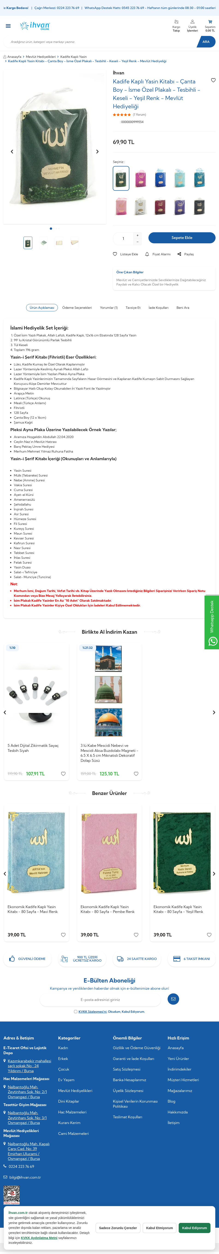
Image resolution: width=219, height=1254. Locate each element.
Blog (171, 1104)
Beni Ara (183, 308)
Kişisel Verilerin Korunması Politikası (135, 1106)
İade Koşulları (159, 308)
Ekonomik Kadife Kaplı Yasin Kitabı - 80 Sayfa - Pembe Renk (108, 910)
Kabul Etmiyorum (158, 1228)
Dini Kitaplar (68, 1104)
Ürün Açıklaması (42, 308)
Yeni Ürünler (178, 1061)
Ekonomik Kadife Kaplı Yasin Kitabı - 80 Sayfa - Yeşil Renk (178, 910)
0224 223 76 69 (21, 1169)
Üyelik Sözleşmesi (128, 1093)
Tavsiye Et (133, 308)
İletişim (174, 1125)
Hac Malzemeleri (72, 1115)
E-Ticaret (96, 1250)
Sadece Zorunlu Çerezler (116, 1228)
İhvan (118, 73)
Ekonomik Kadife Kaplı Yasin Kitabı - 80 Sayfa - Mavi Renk (33, 910)
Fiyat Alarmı (158, 254)
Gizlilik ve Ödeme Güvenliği (136, 1050)
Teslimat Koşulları (127, 1120)
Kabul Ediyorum (194, 1228)
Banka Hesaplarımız (129, 1082)
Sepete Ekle (181, 238)
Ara (204, 42)
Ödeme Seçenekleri (77, 308)
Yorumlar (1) (109, 308)
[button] (51, 228)
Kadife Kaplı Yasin (73, 57)
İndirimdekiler (180, 1072)
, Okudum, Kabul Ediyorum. (109, 1015)
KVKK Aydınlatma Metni (50, 1238)
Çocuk (63, 1072)
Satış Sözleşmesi (126, 1072)
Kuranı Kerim (69, 1125)
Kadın (63, 1050)
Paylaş (186, 254)
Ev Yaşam (66, 1082)
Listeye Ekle (125, 254)
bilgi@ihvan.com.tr (25, 1180)
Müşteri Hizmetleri (183, 1082)
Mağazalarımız (180, 1093)
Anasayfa (12, 57)
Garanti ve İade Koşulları (133, 1061)
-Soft (85, 1250)
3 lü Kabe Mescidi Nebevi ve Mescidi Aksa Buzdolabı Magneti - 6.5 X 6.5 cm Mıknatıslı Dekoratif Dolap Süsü (109, 752)
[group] (54, 147)
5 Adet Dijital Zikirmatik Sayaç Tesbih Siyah (33, 748)
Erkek (63, 1061)
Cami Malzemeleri (73, 1136)
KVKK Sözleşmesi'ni (93, 1014)
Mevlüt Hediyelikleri (41, 57)
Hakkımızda (178, 1115)
